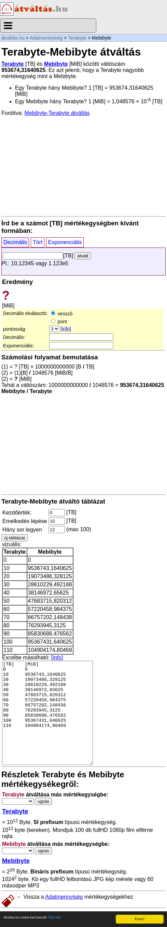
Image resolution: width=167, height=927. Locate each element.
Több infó (54, 917)
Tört (37, 242)
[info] (66, 328)
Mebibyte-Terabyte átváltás (57, 113)
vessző (61, 313)
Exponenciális (65, 242)
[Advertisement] (83, 165)
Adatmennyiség (46, 38)
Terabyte (77, 38)
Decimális (15, 242)
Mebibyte (56, 64)
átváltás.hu (13, 38)
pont (59, 321)
